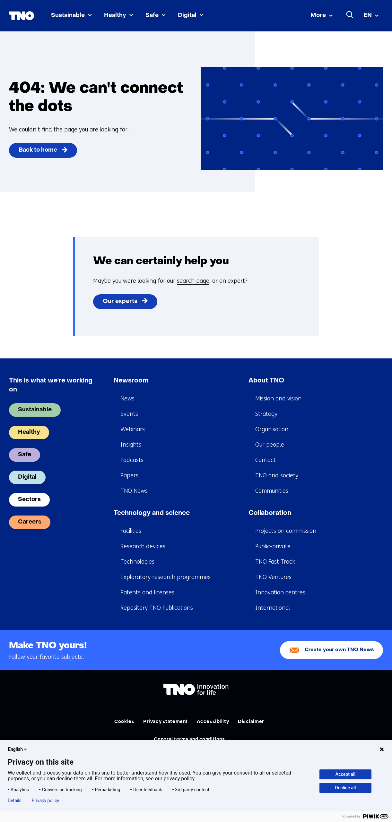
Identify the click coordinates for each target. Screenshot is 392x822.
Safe (152, 15)
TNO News (134, 490)
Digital (187, 15)
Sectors (29, 499)
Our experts (120, 301)
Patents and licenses (147, 592)
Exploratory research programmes (165, 577)
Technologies (137, 561)
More (318, 15)
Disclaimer (251, 722)
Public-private (273, 546)
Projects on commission (285, 530)
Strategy (266, 413)
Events (129, 413)
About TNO (266, 381)
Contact (265, 460)
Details (15, 800)
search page (193, 280)
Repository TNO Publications (156, 607)
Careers (29, 522)
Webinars (132, 429)
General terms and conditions (189, 739)
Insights (130, 444)
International (272, 607)
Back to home (38, 150)
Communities (271, 490)
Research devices (142, 546)
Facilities (130, 530)
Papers (129, 475)
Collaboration (269, 513)
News (127, 398)
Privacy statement (165, 722)
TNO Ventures (273, 577)
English (18, 749)
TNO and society (276, 475)
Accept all (345, 774)
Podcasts (132, 460)
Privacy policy (45, 800)
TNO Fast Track (275, 561)
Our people (269, 444)
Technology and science (152, 513)
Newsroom (131, 381)
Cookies (124, 722)
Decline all (345, 787)
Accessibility (213, 722)
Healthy (115, 15)
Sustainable (68, 15)
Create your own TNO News (339, 650)
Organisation (271, 429)
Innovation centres (280, 592)
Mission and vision (278, 398)
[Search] (350, 14)
